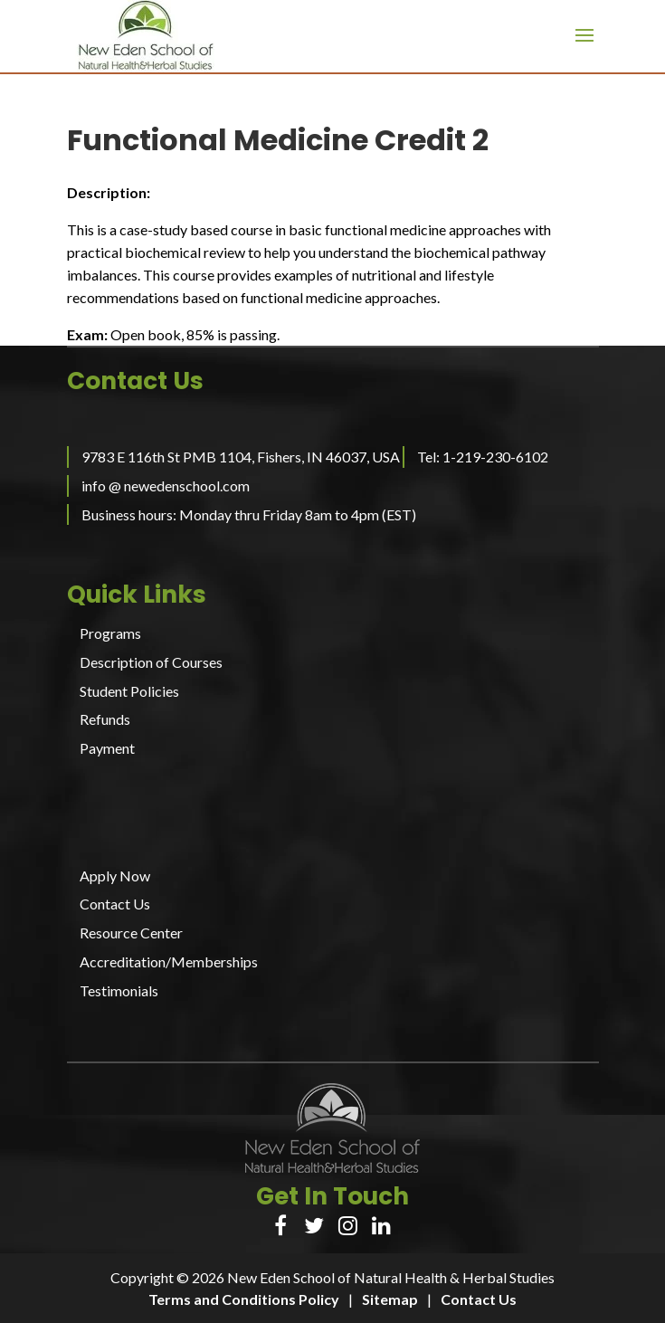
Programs (110, 633)
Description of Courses (151, 662)
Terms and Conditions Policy (243, 1299)
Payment (107, 748)
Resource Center (131, 932)
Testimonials (119, 990)
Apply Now (115, 875)
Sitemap (390, 1299)
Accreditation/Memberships (169, 961)
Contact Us (115, 903)
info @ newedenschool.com (165, 485)
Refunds (105, 719)
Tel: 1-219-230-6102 (482, 456)
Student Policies (129, 691)
